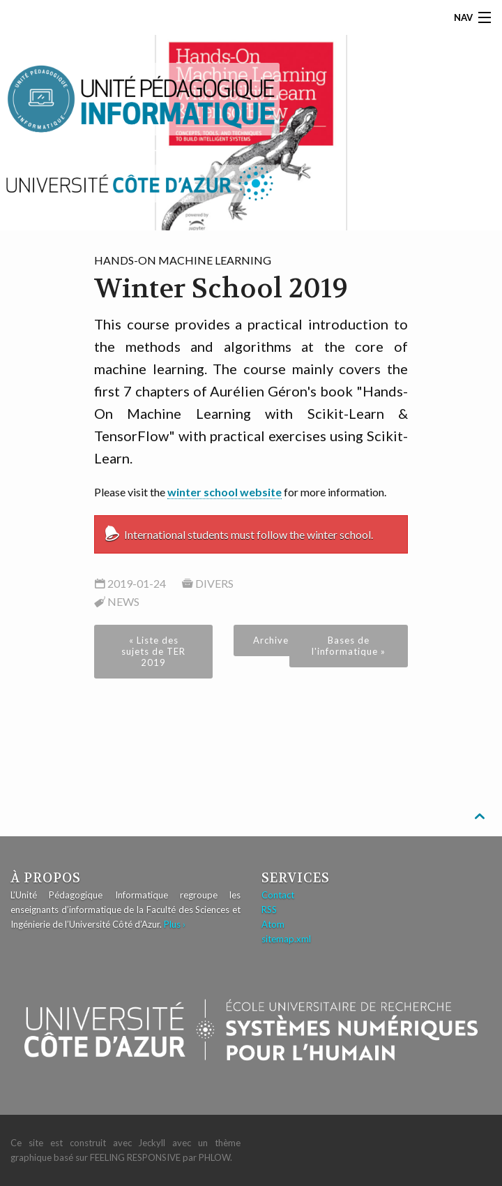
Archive (271, 640)
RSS (269, 909)
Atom (272, 924)
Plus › (174, 924)
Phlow (214, 1157)
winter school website (224, 491)
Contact (277, 894)
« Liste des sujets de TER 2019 (153, 651)
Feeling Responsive (135, 1157)
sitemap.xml (286, 938)
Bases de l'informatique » (349, 646)
